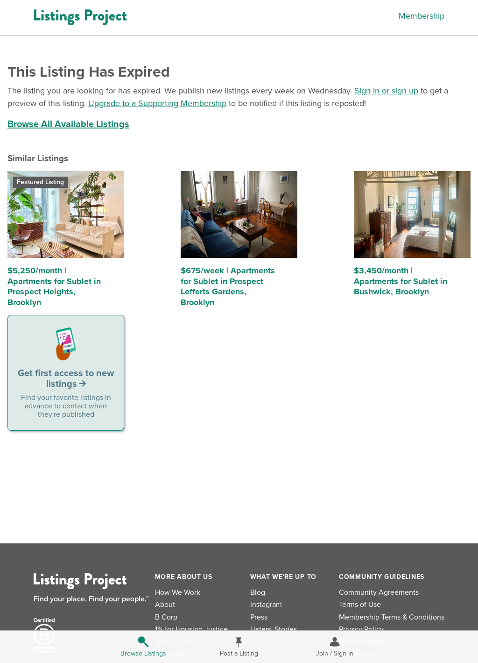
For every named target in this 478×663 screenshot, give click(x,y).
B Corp (166, 617)
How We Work (177, 592)
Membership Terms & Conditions (391, 617)
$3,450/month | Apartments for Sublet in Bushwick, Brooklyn (400, 281)
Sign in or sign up (386, 91)
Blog (257, 592)
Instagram (266, 604)
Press (258, 617)
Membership (421, 16)
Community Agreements (379, 592)
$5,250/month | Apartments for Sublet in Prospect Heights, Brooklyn (54, 286)
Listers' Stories (273, 629)
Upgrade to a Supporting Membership (157, 103)
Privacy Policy (361, 629)
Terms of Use (360, 604)
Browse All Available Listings (68, 124)
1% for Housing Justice (191, 629)
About (165, 604)
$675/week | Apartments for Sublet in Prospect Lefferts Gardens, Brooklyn (228, 286)
